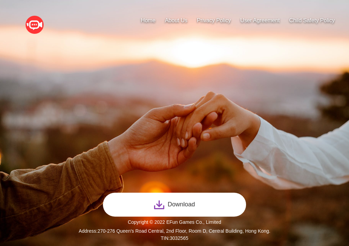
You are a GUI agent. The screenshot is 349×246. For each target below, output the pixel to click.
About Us (176, 20)
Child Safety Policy (312, 20)
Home (148, 20)
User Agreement (260, 20)
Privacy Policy (214, 20)
